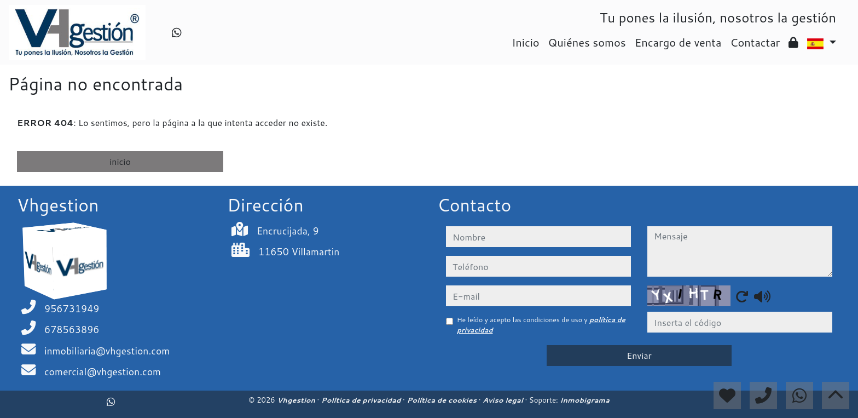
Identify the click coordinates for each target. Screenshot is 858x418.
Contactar (755, 42)
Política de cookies (442, 400)
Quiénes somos (587, 42)
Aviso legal (504, 400)
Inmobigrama (584, 400)
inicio (120, 161)
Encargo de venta (678, 42)
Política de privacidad (362, 400)
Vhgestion (297, 400)
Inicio (525, 42)
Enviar (639, 355)
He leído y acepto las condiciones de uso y (541, 324)
